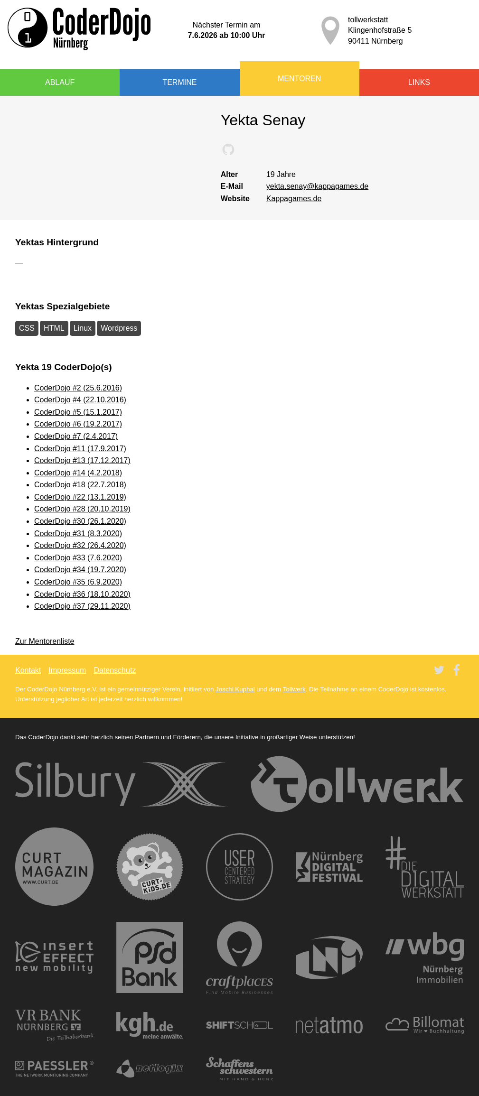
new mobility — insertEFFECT (54, 957)
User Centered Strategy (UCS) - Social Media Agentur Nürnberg (239, 867)
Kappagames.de (294, 199)
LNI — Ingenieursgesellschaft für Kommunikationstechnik (329, 957)
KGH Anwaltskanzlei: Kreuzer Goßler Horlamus (150, 1025)
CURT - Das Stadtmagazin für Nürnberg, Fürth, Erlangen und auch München (54, 866)
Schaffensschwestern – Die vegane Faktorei (239, 1069)
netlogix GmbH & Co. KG (150, 1068)
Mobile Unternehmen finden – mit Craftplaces (239, 957)
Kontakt (28, 670)
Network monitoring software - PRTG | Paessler (54, 1069)
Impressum (67, 670)
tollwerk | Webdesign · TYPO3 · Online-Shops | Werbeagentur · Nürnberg (357, 784)
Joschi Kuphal (235, 689)
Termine (179, 82)
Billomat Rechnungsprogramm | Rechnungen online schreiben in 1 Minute (424, 1025)
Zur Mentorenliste (45, 641)
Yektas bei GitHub (228, 149)
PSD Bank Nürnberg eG (150, 957)
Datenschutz (115, 670)
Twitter (439, 670)
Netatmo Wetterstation (329, 1025)
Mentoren (299, 78)
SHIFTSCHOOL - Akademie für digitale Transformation (239, 1025)
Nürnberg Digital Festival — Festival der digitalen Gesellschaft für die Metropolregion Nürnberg (329, 867)
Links (419, 82)
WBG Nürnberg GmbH (424, 958)
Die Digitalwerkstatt (424, 867)
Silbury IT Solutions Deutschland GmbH (121, 784)
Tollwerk (294, 689)
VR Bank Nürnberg (54, 1025)
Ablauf (60, 82)
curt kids (150, 867)
